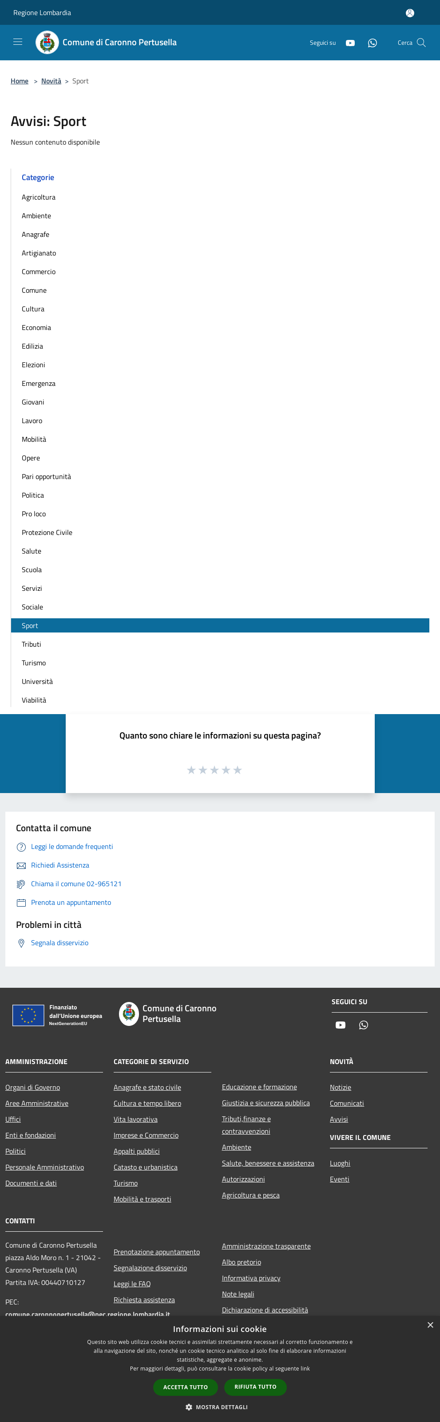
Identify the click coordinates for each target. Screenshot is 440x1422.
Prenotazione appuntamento (157, 1251)
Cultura (33, 308)
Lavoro (32, 420)
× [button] (430, 1325)
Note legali (238, 1293)
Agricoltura (38, 197)
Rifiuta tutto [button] (255, 1387)
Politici (15, 1151)
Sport (30, 625)
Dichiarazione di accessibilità (265, 1309)
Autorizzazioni (243, 1179)
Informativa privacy (251, 1278)
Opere (31, 457)
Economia (36, 327)
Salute (31, 551)
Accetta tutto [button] (185, 1387)
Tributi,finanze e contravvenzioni (246, 1124)
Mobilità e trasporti (142, 1199)
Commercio (38, 271)
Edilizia (32, 346)
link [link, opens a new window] (305, 1368)
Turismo (34, 662)
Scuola (32, 569)
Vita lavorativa (136, 1119)
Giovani (33, 402)
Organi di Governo (32, 1087)
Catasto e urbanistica (146, 1167)
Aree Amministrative (36, 1103)
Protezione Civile (47, 532)
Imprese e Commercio (146, 1135)
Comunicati (347, 1103)
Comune (34, 290)
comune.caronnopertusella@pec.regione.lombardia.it (87, 1314)
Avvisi (339, 1119)
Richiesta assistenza (144, 1299)
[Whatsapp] (369, 42)
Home (19, 80)
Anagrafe (35, 234)
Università (37, 681)
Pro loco (34, 513)
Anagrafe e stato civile (147, 1087)
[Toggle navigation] (17, 41)
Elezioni (33, 364)
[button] (220, 1406)
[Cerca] (421, 42)
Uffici (13, 1119)
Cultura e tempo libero (147, 1103)
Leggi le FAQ (132, 1283)
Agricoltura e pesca (251, 1195)
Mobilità (34, 439)
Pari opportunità (46, 476)
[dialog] (220, 1369)
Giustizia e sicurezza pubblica (266, 1102)
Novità (51, 80)
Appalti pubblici (137, 1151)
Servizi (32, 588)
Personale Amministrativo (44, 1167)
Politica (33, 495)
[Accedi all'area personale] (410, 13)
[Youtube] (347, 42)
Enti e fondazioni (30, 1135)
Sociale (32, 606)
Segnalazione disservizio (150, 1267)
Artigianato (39, 252)
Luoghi (340, 1163)
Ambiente (36, 215)
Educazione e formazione (259, 1086)
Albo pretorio (241, 1262)
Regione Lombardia (42, 12)
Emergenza (38, 383)
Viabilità (34, 700)
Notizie (340, 1087)
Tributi (31, 644)
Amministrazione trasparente (266, 1246)
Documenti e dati (31, 1183)
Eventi (339, 1179)
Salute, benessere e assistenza (268, 1163)
